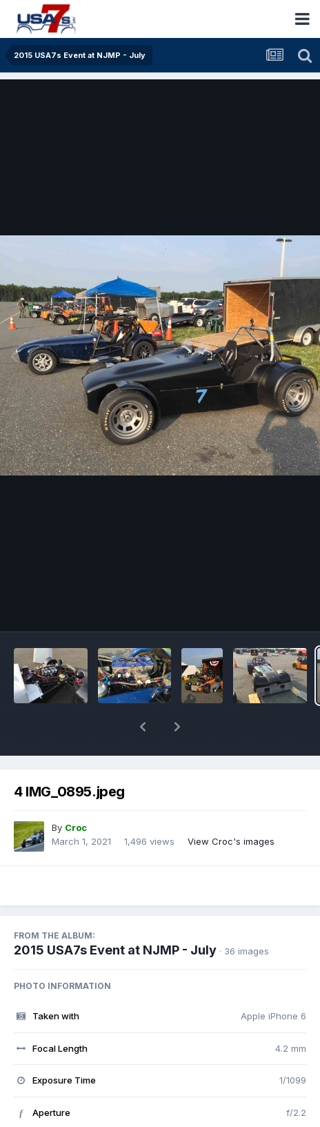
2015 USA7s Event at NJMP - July (115, 914)
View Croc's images (231, 805)
